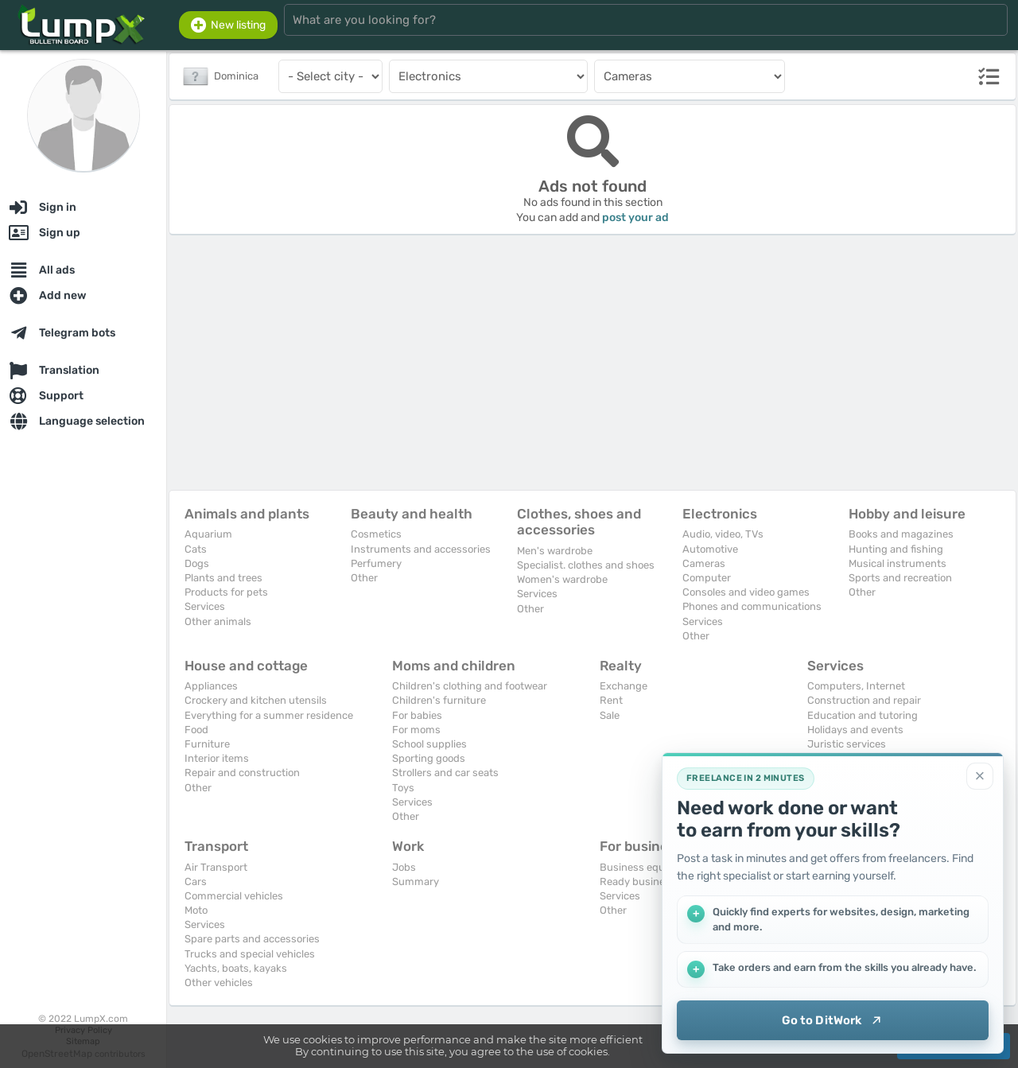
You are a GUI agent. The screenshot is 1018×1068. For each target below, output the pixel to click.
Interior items (217, 758)
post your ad (635, 217)
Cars (196, 881)
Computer (706, 578)
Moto (196, 910)
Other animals (218, 621)
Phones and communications (752, 606)
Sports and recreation (900, 578)
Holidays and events (855, 730)
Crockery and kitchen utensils (256, 700)
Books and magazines (901, 534)
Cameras (703, 563)
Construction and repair (864, 700)
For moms (416, 730)
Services (205, 606)
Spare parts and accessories (252, 939)
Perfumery (376, 563)
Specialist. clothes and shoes (586, 565)
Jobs (404, 867)
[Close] (979, 776)
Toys (403, 788)
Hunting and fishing (896, 549)
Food (196, 730)
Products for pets (226, 592)
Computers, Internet (856, 686)
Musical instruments (897, 563)
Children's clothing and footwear (469, 686)
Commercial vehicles (234, 896)
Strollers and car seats (445, 773)
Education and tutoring (862, 715)
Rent (611, 700)
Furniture (207, 744)
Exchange (623, 686)
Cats (196, 549)
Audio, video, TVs (723, 534)
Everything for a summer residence (269, 715)
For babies (417, 715)
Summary (415, 881)
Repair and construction (242, 773)
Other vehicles (219, 982)
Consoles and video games (746, 592)
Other (364, 578)
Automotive (710, 549)
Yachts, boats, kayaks (236, 968)
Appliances (211, 686)
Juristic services (846, 744)
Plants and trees (223, 578)
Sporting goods (428, 758)
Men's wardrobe (555, 551)
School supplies (429, 744)
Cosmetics (376, 534)
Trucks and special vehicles (250, 954)
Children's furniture (439, 700)
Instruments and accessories (421, 549)
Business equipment (649, 867)
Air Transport (216, 867)
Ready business (638, 881)
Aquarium (208, 534)
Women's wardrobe (562, 579)
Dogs (197, 563)
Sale (610, 715)
